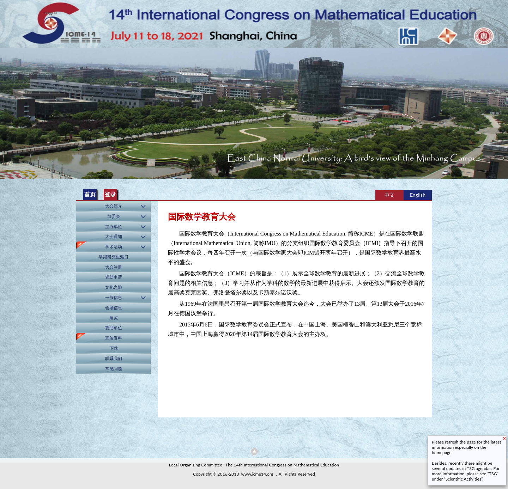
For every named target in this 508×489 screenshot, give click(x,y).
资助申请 (113, 277)
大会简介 (113, 206)
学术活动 (113, 246)
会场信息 (113, 307)
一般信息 (113, 297)
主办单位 (113, 226)
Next (501, 111)
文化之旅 (113, 287)
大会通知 (113, 236)
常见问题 (113, 368)
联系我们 (113, 358)
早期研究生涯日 (113, 257)
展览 (113, 318)
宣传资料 (113, 338)
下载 (113, 348)
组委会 (113, 216)
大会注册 (113, 267)
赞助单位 (113, 327)
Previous (6, 111)
